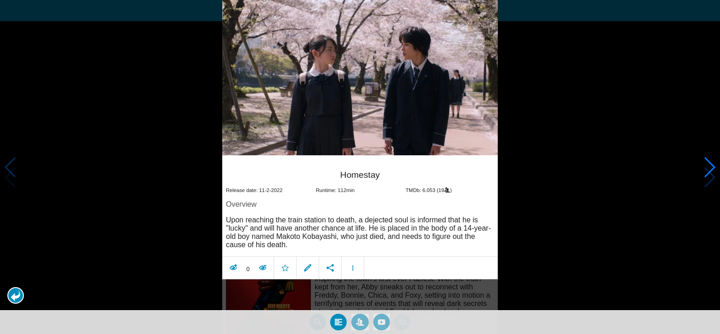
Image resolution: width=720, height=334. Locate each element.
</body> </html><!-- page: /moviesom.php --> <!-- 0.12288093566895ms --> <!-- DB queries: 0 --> (360, 167)
